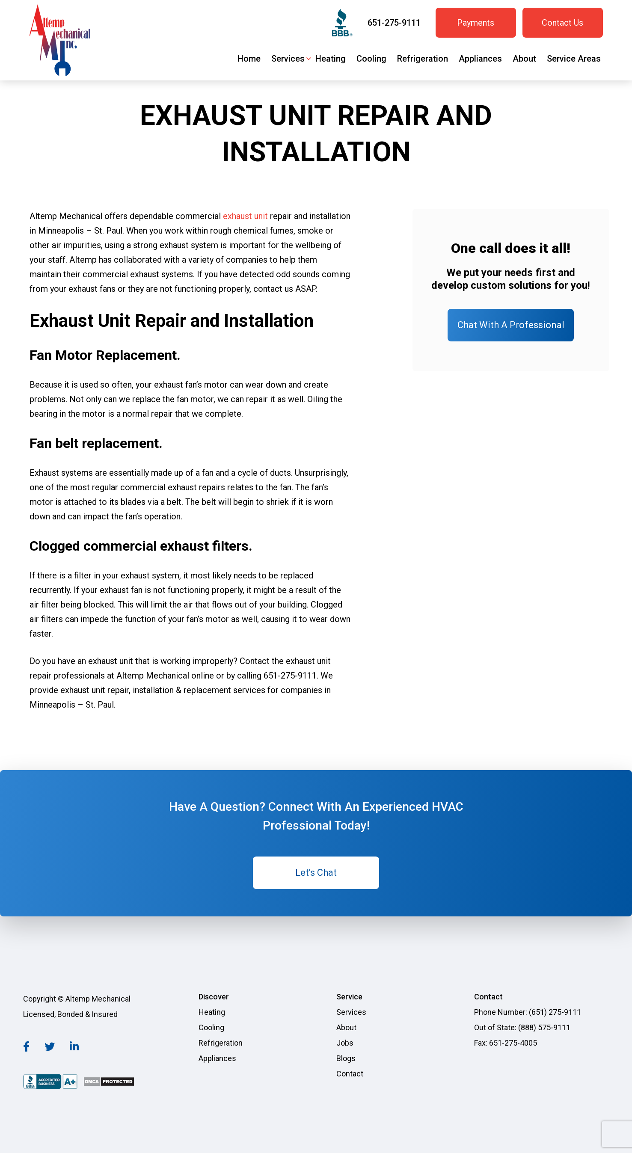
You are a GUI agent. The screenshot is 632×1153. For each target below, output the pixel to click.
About (524, 58)
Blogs (346, 1058)
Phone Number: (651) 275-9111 (527, 1012)
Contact (349, 1073)
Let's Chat (316, 872)
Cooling (371, 58)
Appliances (480, 58)
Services (288, 58)
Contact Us (562, 23)
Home (249, 58)
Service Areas (574, 58)
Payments (475, 23)
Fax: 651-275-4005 (505, 1042)
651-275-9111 (394, 23)
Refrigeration (422, 58)
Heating (330, 58)
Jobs (344, 1042)
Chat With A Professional (510, 325)
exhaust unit (245, 216)
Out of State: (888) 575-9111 (522, 1027)
